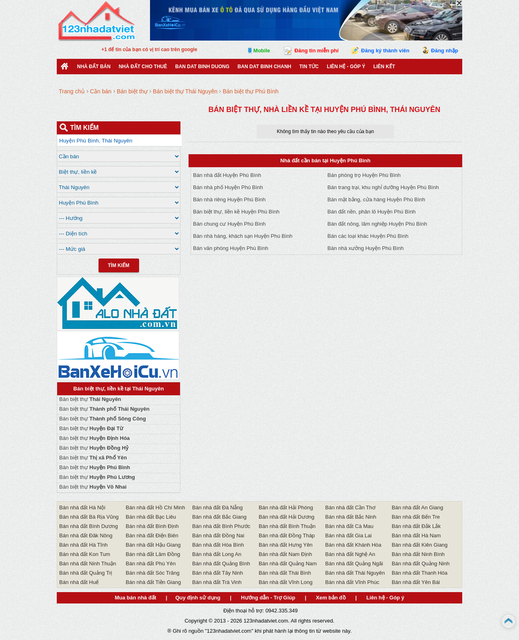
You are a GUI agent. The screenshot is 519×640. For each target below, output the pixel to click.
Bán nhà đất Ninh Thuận (87, 563)
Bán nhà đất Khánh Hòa (353, 545)
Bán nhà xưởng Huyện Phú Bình (366, 248)
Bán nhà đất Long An (216, 554)
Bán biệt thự (90, 399)
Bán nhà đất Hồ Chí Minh (155, 507)
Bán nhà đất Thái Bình (285, 573)
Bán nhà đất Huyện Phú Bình (227, 175)
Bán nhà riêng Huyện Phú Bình (229, 199)
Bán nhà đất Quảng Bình (221, 563)
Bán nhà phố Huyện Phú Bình (228, 187)
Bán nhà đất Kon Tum (84, 554)
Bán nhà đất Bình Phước (221, 526)
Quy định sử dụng (197, 598)
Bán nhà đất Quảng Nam (288, 563)
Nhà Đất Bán (94, 66)
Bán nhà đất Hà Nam (416, 535)
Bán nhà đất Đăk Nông (85, 535)
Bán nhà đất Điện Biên (152, 535)
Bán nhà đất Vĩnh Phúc (352, 582)
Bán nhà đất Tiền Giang (153, 582)
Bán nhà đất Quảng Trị (85, 573)
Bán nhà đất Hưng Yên (286, 545)
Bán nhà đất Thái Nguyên (355, 573)
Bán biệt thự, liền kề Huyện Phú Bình (236, 212)
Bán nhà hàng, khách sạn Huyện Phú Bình (242, 236)
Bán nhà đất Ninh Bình (418, 554)
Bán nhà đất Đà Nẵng (217, 507)
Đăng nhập (444, 50)
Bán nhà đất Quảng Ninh (421, 563)
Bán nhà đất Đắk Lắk (416, 526)
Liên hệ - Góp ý (346, 66)
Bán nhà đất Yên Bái (416, 582)
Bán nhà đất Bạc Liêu (151, 517)
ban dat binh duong (202, 66)
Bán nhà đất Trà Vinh (217, 582)
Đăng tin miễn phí (316, 50)
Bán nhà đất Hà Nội (82, 507)
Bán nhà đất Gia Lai (348, 535)
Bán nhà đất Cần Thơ (350, 507)
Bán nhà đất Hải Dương (286, 517)
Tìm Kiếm (118, 265)
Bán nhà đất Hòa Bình (218, 545)
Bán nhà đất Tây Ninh (217, 573)
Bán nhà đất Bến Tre (416, 517)
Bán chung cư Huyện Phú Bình (229, 224)
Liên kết (384, 66)
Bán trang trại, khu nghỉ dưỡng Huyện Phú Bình (383, 187)
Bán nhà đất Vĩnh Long (286, 582)
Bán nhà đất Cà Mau (349, 526)
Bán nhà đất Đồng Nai (218, 535)
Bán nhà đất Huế (79, 582)
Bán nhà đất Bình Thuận (287, 526)
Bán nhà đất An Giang (417, 507)
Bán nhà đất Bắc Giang (219, 517)
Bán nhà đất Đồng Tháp (287, 535)
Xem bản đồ (331, 598)
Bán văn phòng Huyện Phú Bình (230, 248)
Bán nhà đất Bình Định (152, 526)
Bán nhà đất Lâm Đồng (153, 554)
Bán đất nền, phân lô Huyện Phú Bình (372, 212)
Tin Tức (309, 66)
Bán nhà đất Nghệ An (350, 554)
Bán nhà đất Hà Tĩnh (83, 545)
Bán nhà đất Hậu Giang (153, 545)
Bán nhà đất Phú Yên (151, 563)
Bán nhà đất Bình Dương (88, 526)
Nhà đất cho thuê (143, 66)
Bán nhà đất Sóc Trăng (153, 573)
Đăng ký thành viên (385, 50)
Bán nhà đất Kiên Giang (420, 545)
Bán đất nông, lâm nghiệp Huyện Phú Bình (377, 224)
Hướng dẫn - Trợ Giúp (268, 598)
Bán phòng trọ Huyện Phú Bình (364, 175)
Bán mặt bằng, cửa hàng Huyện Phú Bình (376, 199)
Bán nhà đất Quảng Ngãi (354, 563)
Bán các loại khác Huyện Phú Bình (368, 236)
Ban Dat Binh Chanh (264, 66)
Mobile (261, 50)
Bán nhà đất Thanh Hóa (420, 573)
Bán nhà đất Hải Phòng (286, 507)
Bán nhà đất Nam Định (285, 554)
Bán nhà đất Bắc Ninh (350, 517)
